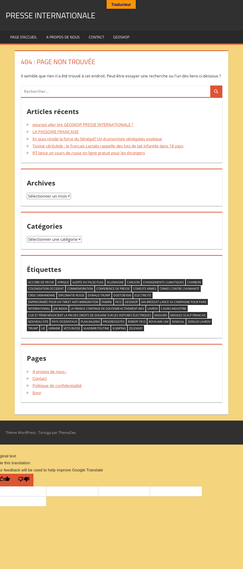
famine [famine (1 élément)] (107, 302)
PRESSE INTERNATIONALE (53, 15)
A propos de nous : (50, 371)
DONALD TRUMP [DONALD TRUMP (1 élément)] (99, 295)
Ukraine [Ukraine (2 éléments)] (54, 328)
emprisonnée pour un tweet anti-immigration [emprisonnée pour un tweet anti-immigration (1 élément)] (63, 302)
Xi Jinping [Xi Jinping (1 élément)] (119, 328)
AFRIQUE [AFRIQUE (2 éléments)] (63, 282)
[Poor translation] (23, 480)
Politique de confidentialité (57, 385)
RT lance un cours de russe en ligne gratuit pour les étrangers (89, 153)
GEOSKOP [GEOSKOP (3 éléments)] (131, 302)
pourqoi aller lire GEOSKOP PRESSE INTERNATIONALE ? (83, 124)
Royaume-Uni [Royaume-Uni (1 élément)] (158, 322)
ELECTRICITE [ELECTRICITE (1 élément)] (143, 295)
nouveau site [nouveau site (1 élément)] (38, 322)
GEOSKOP (121, 37)
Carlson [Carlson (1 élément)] (133, 282)
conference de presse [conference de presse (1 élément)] (113, 289)
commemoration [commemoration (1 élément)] (80, 289)
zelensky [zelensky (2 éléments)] (136, 328)
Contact (96, 37)
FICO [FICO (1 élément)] (118, 302)
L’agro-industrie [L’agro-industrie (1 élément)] (173, 309)
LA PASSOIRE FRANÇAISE (56, 131)
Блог (37, 392)
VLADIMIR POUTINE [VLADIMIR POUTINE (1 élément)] (96, 328)
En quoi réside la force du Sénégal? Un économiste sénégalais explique (97, 139)
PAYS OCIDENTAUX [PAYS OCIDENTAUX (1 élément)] (64, 322)
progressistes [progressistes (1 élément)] (114, 322)
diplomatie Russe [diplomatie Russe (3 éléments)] (71, 295)
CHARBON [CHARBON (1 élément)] (194, 282)
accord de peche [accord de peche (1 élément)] (41, 282)
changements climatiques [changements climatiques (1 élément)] (163, 282)
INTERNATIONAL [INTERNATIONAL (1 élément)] (39, 309)
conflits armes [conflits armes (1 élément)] (144, 289)
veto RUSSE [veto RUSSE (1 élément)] (72, 328)
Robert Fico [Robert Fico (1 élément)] (136, 322)
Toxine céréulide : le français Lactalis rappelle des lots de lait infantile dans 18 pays (108, 146)
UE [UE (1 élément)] (43, 328)
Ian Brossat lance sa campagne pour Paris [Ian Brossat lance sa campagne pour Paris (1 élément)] (173, 302)
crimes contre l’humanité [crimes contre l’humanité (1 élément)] (179, 289)
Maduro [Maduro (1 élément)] (160, 315)
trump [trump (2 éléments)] (33, 328)
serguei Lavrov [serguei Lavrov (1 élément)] (199, 322)
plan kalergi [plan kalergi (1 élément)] (90, 322)
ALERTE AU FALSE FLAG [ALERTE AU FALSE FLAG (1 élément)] (87, 282)
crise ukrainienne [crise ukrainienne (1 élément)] (41, 295)
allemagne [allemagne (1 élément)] (115, 282)
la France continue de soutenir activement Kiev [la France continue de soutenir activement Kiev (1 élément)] (107, 309)
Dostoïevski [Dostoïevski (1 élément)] (122, 295)
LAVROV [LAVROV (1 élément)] (152, 309)
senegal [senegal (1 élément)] (178, 322)
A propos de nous (63, 37)
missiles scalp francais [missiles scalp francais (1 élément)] (188, 315)
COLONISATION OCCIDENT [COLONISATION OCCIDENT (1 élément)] (46, 289)
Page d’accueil (23, 37)
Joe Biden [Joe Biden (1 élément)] (60, 309)
